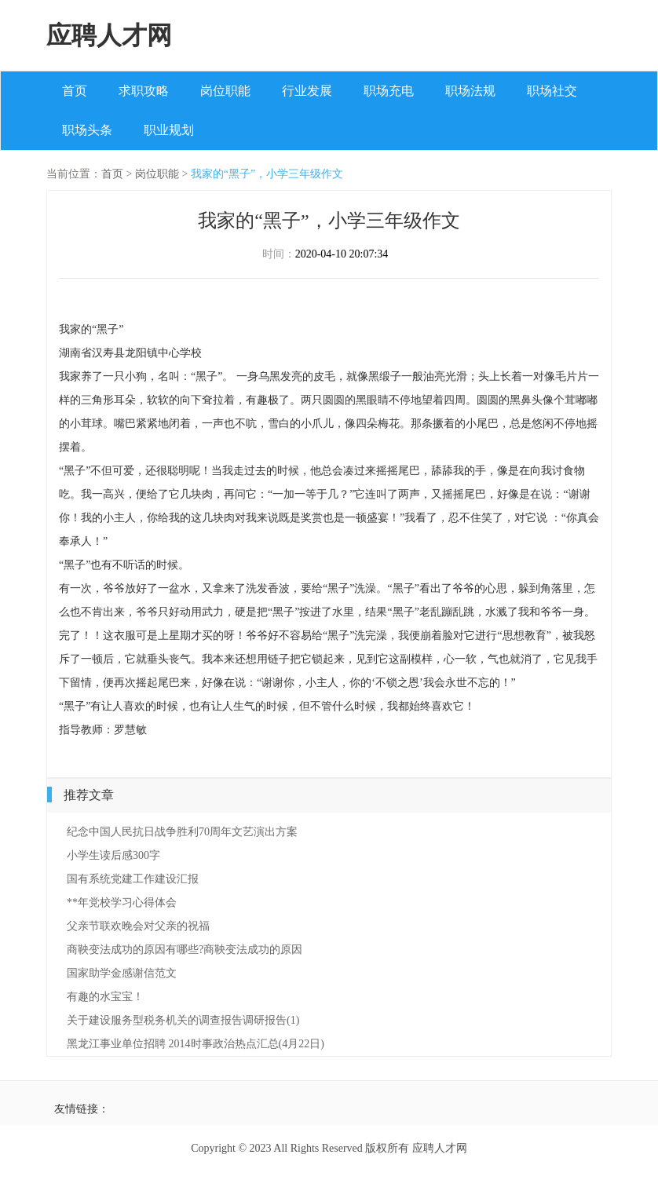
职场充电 (389, 90)
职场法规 (470, 90)
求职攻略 (144, 90)
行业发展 (307, 90)
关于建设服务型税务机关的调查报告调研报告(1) (183, 1020)
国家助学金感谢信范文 (122, 973)
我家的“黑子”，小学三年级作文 (267, 174)
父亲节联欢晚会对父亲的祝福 (138, 926)
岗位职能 (225, 90)
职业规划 (169, 130)
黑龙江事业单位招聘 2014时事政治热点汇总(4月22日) (195, 1044)
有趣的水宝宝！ (105, 997)
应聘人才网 (109, 35)
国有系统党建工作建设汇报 (133, 879)
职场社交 (552, 90)
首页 (74, 90)
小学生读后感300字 (113, 855)
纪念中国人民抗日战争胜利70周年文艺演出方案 (182, 832)
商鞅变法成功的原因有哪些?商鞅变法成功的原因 (184, 949)
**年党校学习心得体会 (122, 902)
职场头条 (87, 130)
